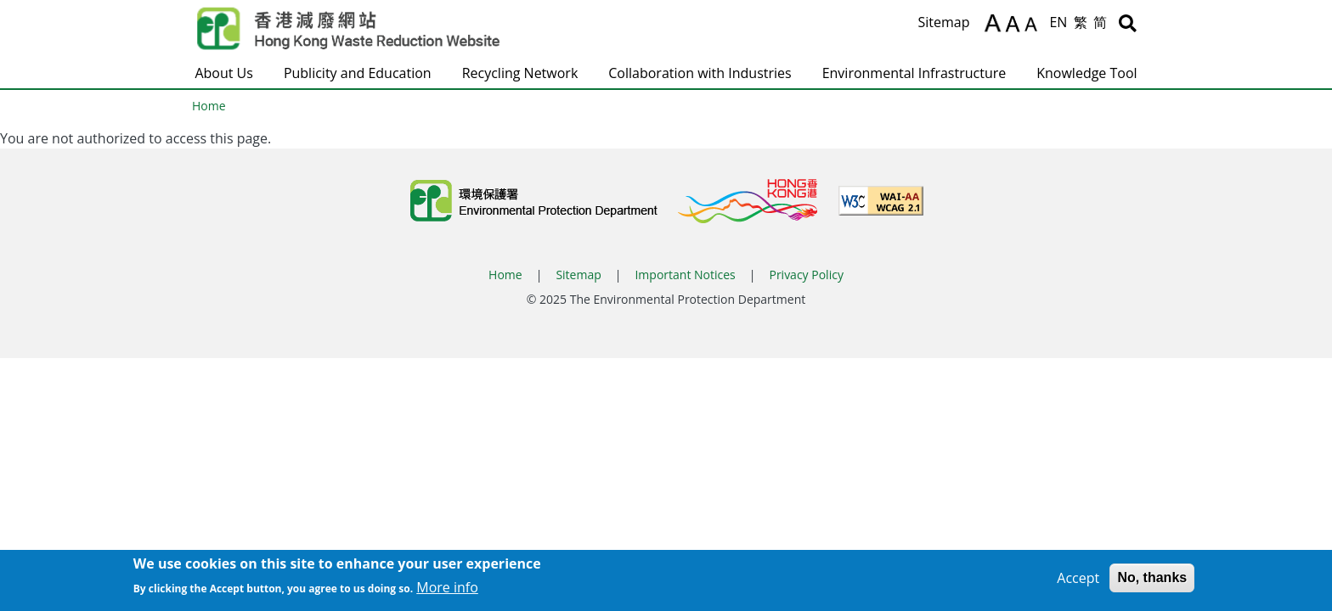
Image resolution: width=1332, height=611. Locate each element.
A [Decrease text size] (1033, 26)
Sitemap (943, 22)
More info (447, 591)
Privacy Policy (806, 274)
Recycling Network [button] (520, 73)
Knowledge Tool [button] (1086, 73)
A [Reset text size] (1013, 24)
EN (1058, 22)
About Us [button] (224, 73)
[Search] (1128, 23)
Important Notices (685, 274)
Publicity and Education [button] (358, 73)
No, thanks (1152, 582)
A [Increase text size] (992, 23)
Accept (1078, 582)
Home (209, 106)
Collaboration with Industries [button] (699, 73)
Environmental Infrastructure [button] (914, 73)
